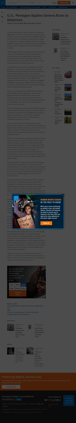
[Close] (63, 195)
